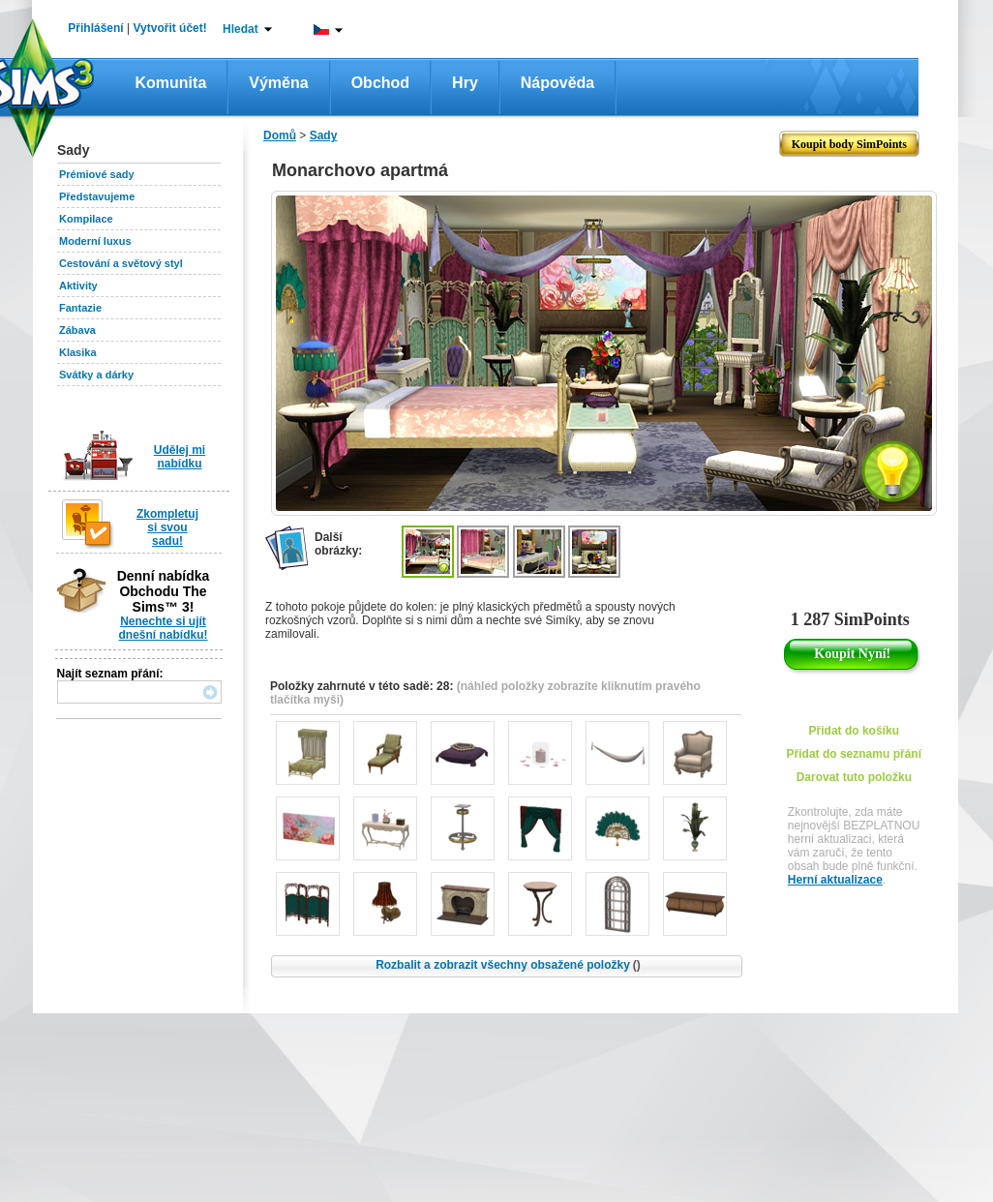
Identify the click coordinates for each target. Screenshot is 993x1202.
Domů (279, 135)
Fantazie (80, 308)
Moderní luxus (95, 241)
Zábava (77, 330)
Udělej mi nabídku (179, 456)
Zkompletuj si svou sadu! (167, 527)
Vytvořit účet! (170, 28)
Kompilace (86, 219)
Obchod (380, 83)
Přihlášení (95, 28)
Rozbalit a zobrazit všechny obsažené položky (508, 965)
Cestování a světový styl (121, 263)
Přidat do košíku (854, 730)
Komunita (171, 83)
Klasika (78, 352)
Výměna (278, 83)
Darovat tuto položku (854, 777)
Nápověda (557, 83)
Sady (324, 135)
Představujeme (97, 196)
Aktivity (78, 285)
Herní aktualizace (835, 879)
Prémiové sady (97, 174)
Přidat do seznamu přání (854, 754)
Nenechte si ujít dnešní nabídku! (162, 628)
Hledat (240, 29)
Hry (465, 83)
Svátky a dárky (96, 374)
